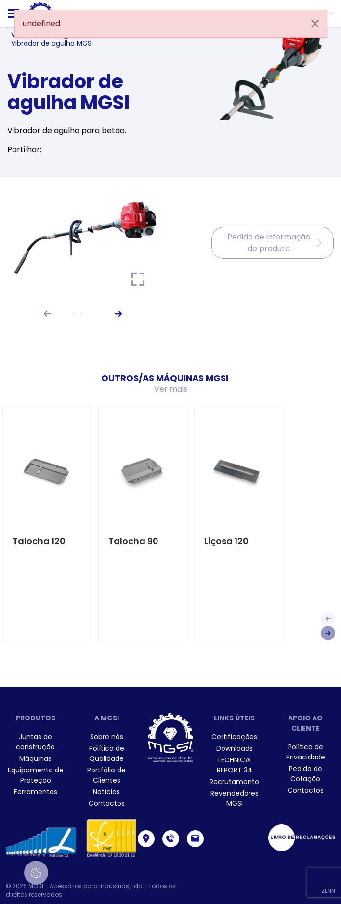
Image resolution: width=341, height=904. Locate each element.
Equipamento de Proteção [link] (36, 775)
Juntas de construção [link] (35, 742)
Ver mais (170, 389)
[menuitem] (36, 742)
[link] (107, 737)
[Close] (315, 23)
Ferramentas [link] (35, 792)
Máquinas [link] (35, 758)
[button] (47, 313)
